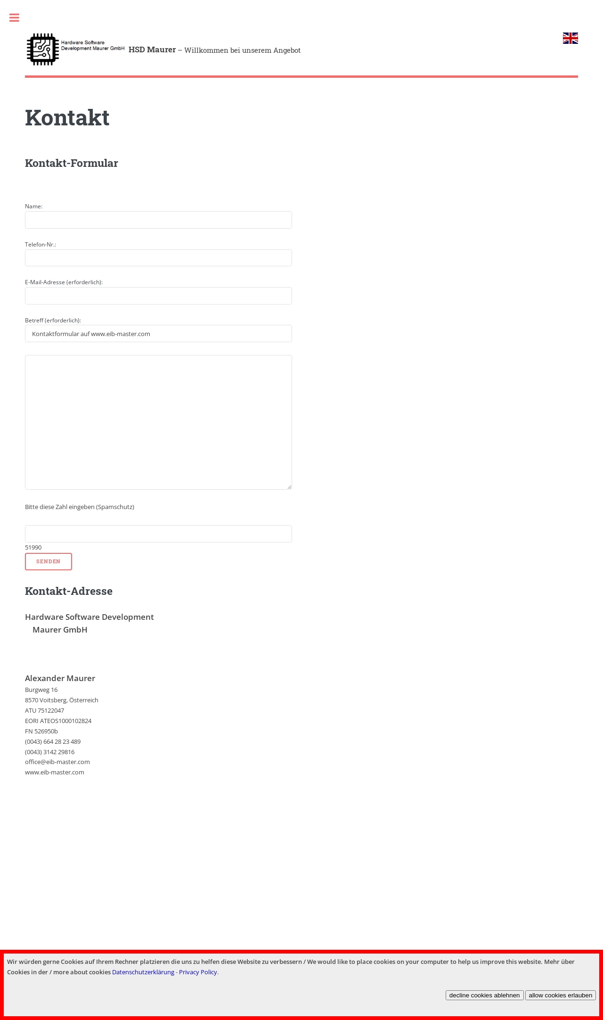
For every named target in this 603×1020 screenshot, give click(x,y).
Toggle (14, 17)
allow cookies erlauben (561, 995)
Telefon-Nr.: (40, 244)
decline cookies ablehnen (484, 995)
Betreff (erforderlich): (53, 320)
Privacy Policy (198, 972)
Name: (33, 206)
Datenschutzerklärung (143, 972)
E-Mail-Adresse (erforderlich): (64, 282)
